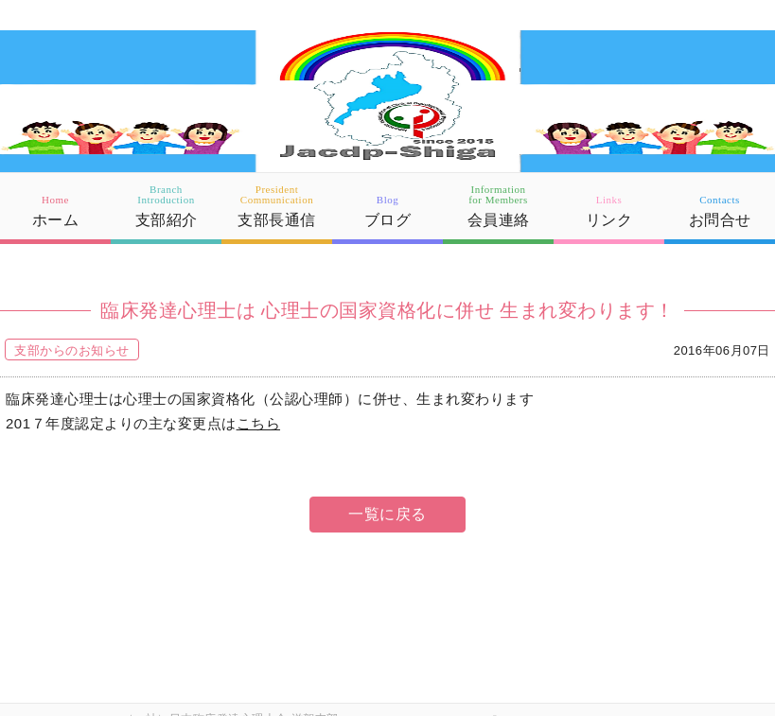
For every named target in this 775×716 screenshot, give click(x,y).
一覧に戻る (387, 514)
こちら (259, 423)
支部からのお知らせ (72, 350)
